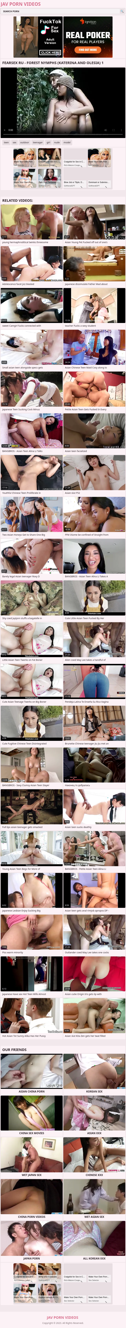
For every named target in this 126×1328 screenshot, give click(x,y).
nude (57, 142)
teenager (38, 142)
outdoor (24, 142)
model (67, 142)
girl (48, 142)
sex (14, 142)
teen (6, 142)
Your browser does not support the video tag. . (63, 103)
